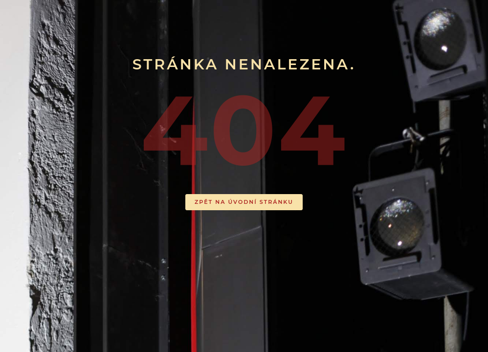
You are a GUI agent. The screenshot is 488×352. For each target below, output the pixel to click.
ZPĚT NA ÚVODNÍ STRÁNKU (244, 201)
